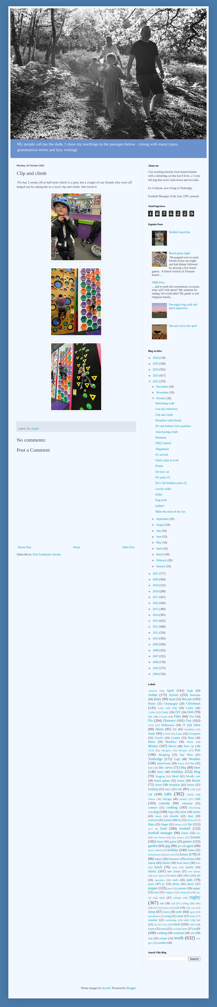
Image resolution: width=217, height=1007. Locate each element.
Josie (151, 733)
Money (153, 746)
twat (163, 928)
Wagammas (162, 449)
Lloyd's (158, 737)
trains (151, 928)
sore (179, 912)
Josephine (189, 729)
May (159, 542)
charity (190, 794)
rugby (194, 897)
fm (190, 824)
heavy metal (154, 850)
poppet (153, 888)
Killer (158, 494)
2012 (156, 626)
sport (192, 912)
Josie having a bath (166, 431)
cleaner (183, 799)
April (159, 548)
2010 (156, 638)
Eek (150, 716)
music (152, 871)
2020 (156, 579)
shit (155, 907)
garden (153, 846)
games (187, 841)
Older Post (128, 547)
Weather (194, 759)
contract (153, 807)
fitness (178, 824)
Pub (197, 750)
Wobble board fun (179, 232)
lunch (158, 867)
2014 (156, 615)
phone (175, 884)
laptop (151, 862)
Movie (172, 746)
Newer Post (24, 547)
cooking (172, 807)
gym (190, 846)
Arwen (173, 695)
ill (198, 854)
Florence (169, 721)
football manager (160, 833)
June (159, 536)
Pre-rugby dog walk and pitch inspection (183, 306)
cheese (151, 799)
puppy (196, 888)
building (153, 789)
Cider (161, 708)
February (161, 560)
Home (76, 547)
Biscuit (187, 699)
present (182, 888)
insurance (174, 858)
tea (155, 924)
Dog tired (161, 500)
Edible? (159, 506)
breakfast (174, 784)
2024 (156, 369)
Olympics (166, 750)
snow (166, 912)
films (151, 824)
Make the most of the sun (170, 511)
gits (179, 846)
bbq (183, 767)
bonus (180, 780)
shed (198, 903)
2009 (156, 644)
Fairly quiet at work (167, 460)
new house (173, 871)
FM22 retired (163, 443)
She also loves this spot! (183, 325)
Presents (183, 750)
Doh (190, 712)
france (185, 833)
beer (197, 767)
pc (163, 884)
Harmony (161, 437)
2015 (156, 609)
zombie (162, 942)
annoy (181, 763)
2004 (156, 674)
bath (150, 767)
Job (175, 729)
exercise (153, 820)
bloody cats (193, 776)
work (179, 937)
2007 (156, 656)
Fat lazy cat (162, 471)
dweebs (174, 816)
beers (160, 771)
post (169, 888)
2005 (156, 668)
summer (153, 920)
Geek (151, 725)
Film (177, 716)
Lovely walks (163, 488)
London (175, 737)
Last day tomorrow (166, 409)
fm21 (150, 829)
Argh (190, 690)
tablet (186, 920)
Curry (165, 712)
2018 (156, 591)
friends (35, 428)
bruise (190, 784)
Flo (28, 428)
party (151, 884)
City (174, 708)
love (198, 863)
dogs (171, 812)
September (162, 519)
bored (158, 784)
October (161, 398)
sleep (151, 912)
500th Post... (159, 282)
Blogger (131, 988)
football (184, 828)
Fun (188, 721)
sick (177, 907)
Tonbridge (155, 759)
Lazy (179, 733)
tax (198, 920)
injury (158, 858)
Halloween (167, 725)
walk (196, 929)
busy (167, 789)
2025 (156, 363)
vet (174, 928)
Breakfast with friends (168, 420)
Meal (191, 737)
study (192, 916)
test (165, 924)
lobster (166, 862)
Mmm (190, 741)
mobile (189, 867)
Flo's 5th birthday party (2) (171, 483)
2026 (156, 357)
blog (197, 772)
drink (183, 812)
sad (173, 903)
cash (192, 789)
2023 (156, 375)
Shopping (164, 754)
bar (192, 763)
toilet (192, 924)
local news (183, 862)
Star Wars (186, 754)
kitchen (190, 858)
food (163, 828)
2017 (156, 597)
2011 (156, 632)
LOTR (166, 733)
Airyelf (106, 988)
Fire (191, 716)
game (173, 841)
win (150, 938)
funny (160, 841)
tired (176, 924)
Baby (157, 699)
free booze (159, 837)
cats (168, 793)
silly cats (190, 907)
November (162, 392)
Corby (189, 708)
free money (178, 837)
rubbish (177, 897)
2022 (156, 381)
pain (190, 880)
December (162, 386)
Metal (151, 741)
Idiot (197, 725)
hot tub (170, 854)
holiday (173, 850)
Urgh (177, 759)
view (184, 928)
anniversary (163, 763)
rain (156, 892)
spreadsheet (154, 916)
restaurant (185, 892)
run (162, 903)
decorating (194, 807)
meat (174, 867)
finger (164, 824)
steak (180, 916)
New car (189, 746)
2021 (156, 573)
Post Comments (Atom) (47, 554)
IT (184, 725)
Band (172, 699)
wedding (162, 933)
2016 (156, 603)
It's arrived (161, 454)
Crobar (151, 712)
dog (156, 812)
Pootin (159, 465)
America (152, 690)
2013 (156, 620)
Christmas (193, 703)
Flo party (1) (162, 477)
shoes (166, 907)
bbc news (166, 767)
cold (197, 799)
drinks (196, 812)
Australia (195, 695)
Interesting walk (164, 403)
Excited (163, 716)
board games (162, 780)
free (198, 833)
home (191, 850)
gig (167, 846)
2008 (156, 650)
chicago (167, 799)
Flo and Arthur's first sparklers (173, 426)
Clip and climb (164, 414)
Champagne (171, 703)
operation (160, 880)
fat (179, 820)
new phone (194, 871)
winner (163, 938)
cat (150, 794)
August (160, 524)
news (173, 875)
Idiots (160, 729)
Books (152, 703)
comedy (164, 803)
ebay (190, 816)
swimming (171, 920)
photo (190, 884)
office (186, 875)
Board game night (179, 253)
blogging (160, 776)
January (161, 566)
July (159, 530)
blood (175, 776)
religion (169, 892)
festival (191, 820)
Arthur (153, 695)
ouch (175, 880)
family (168, 820)
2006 (156, 662)
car (180, 789)
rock (162, 897)
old (198, 875)
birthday (177, 772)
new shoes (158, 875)
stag (168, 916)
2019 (156, 585)
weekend (178, 933)
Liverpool (194, 733)
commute (187, 803)
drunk (158, 816)
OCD (151, 750)
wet (192, 933)
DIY (177, 712)
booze (196, 780)
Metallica (171, 741)
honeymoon (154, 854)
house (184, 854)
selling (185, 903)
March (160, 554)
